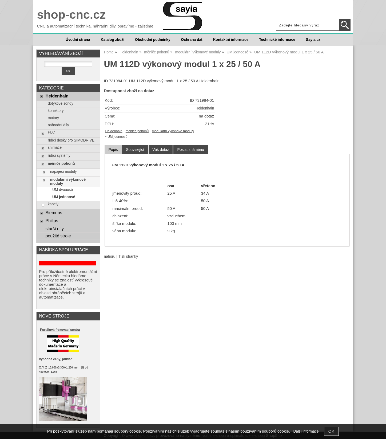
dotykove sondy (60, 103)
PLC (51, 132)
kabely (53, 204)
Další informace (306, 431)
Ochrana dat (191, 40)
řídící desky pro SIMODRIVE (71, 140)
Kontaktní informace (231, 40)
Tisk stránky (128, 256)
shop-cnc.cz (71, 14)
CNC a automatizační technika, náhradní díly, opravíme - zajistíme (95, 26)
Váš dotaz (160, 149)
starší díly (54, 228)
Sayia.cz (313, 40)
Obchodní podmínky (152, 40)
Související (135, 149)
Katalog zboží (112, 40)
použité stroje (58, 235)
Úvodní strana (78, 40)
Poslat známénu (190, 149)
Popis (113, 149)
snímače (55, 148)
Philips (51, 220)
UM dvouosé (62, 190)
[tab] (113, 149)
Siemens (53, 212)
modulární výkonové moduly (173, 131)
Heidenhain (205, 108)
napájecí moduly (63, 172)
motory (53, 118)
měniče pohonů (137, 131)
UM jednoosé (118, 137)
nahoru (110, 256)
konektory (55, 111)
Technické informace (277, 40)
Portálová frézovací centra (60, 330)
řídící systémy (59, 156)
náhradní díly (58, 125)
